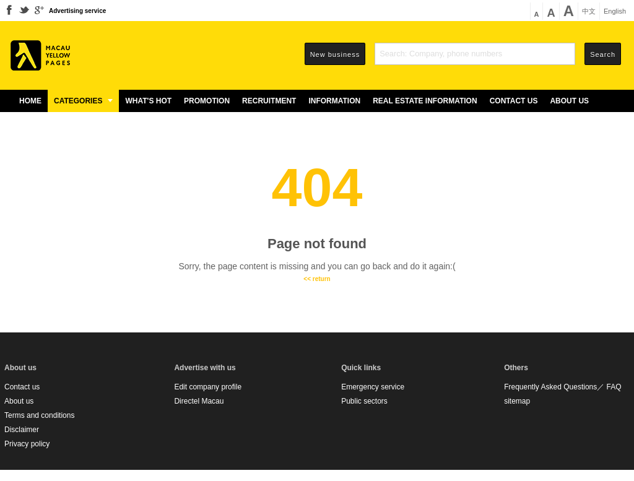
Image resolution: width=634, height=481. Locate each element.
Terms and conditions (39, 415)
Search (602, 54)
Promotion (207, 101)
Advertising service (77, 10)
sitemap (517, 401)
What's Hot (148, 101)
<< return (316, 278)
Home (30, 101)
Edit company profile (207, 387)
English (615, 11)
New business (335, 54)
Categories (83, 101)
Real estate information (425, 101)
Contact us (514, 101)
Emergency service (372, 387)
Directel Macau (199, 401)
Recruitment (269, 101)
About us (569, 101)
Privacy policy (27, 444)
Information (334, 101)
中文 (589, 11)
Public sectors (364, 401)
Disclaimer (21, 429)
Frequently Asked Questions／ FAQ (562, 387)
